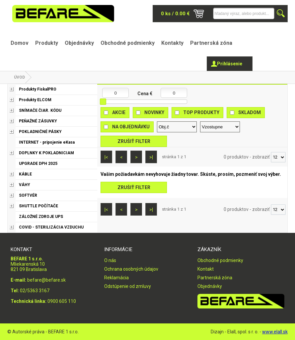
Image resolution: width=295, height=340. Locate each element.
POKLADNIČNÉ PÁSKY (40, 131)
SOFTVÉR (28, 195)
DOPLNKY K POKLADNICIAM (46, 153)
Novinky (154, 112)
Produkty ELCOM (35, 100)
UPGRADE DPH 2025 (38, 163)
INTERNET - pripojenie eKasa (47, 142)
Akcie (118, 112)
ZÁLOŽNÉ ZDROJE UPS (41, 216)
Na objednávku (131, 126)
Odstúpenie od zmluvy (127, 286)
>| (151, 157)
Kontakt (205, 269)
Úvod (19, 77)
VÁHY (24, 184)
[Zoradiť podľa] (177, 126)
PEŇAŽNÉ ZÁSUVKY (38, 121)
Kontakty (172, 43)
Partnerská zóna (211, 43)
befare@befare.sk (46, 280)
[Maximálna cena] (174, 93)
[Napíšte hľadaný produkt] (243, 13)
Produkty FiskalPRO (37, 89)
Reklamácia (116, 277)
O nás (110, 260)
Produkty (46, 43)
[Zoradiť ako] (220, 126)
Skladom (249, 112)
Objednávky (79, 43)
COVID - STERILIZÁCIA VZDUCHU (51, 227)
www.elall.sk (275, 331)
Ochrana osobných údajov (131, 269)
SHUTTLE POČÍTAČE (38, 206)
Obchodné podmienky (128, 43)
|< (106, 157)
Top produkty (201, 112)
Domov (20, 43)
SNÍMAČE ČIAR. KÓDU (40, 110)
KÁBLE (25, 174)
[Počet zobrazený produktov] (278, 157)
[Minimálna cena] (115, 93)
